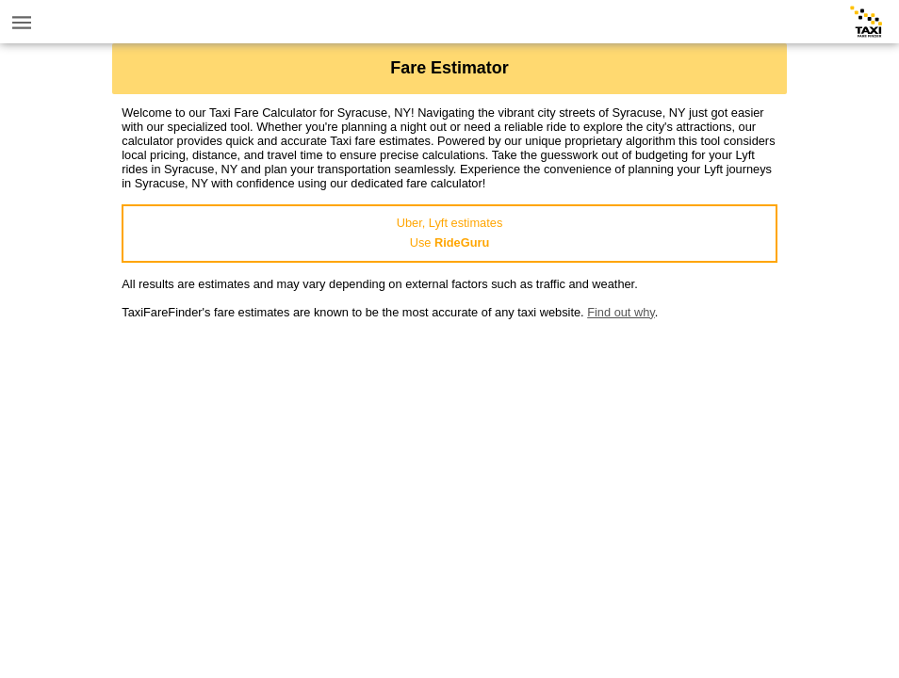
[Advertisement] (449, 451)
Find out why (621, 312)
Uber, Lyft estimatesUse (450, 233)
